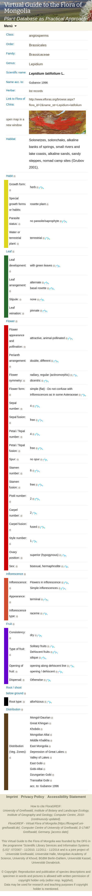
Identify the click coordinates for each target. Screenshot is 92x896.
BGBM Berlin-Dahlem (52, 858)
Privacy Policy (32, 797)
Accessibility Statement (66, 797)
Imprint (12, 797)
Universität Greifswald (19, 854)
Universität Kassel (79, 858)
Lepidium (36, 64)
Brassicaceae (39, 55)
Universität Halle (45, 854)
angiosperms (39, 36)
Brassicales (38, 45)
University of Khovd (24, 858)
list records (36, 91)
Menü (8, 26)
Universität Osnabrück (46, 862)
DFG (84, 841)
